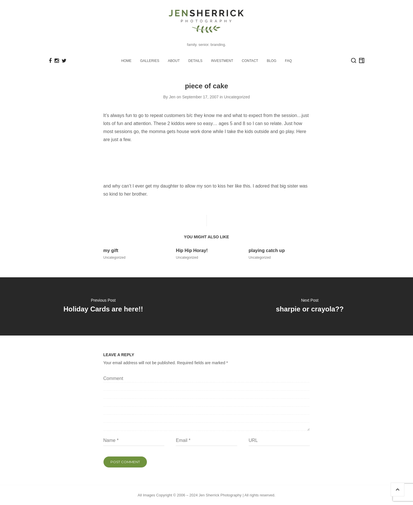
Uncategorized (237, 96)
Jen (172, 96)
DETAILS (195, 61)
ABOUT (174, 61)
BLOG (271, 61)
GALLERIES (149, 61)
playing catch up (267, 250)
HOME (126, 61)
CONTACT (250, 61)
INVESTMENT (222, 61)
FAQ (288, 61)
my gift (110, 250)
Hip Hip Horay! (192, 250)
